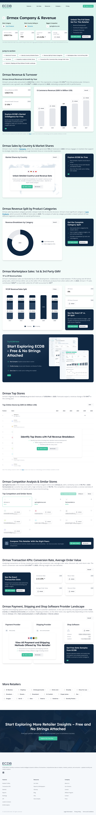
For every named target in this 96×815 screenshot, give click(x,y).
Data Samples (37, 798)
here (30, 134)
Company (59, 6)
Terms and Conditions (88, 811)
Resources (48, 6)
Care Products (10, 26)
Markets (4, 789)
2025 (91, 404)
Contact (67, 795)
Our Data (39, 6)
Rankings (4, 795)
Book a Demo (88, 6)
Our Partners (68, 786)
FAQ (35, 795)
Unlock (10, 299)
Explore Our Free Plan (48, 738)
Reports (4, 792)
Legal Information (68, 811)
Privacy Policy (77, 811)
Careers (67, 789)
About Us (67, 783)
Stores (90, 494)
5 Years (56, 289)
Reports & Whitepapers (39, 786)
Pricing (67, 6)
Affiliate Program (69, 792)
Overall (87, 90)
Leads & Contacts (6, 802)
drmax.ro (81, 494)
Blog (35, 792)
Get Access (86, 36)
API (3, 798)
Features (30, 6)
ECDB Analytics (6, 805)
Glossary (36, 789)
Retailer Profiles (6, 783)
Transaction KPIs (6, 786)
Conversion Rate (40, 576)
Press (66, 798)
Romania (30, 26)
